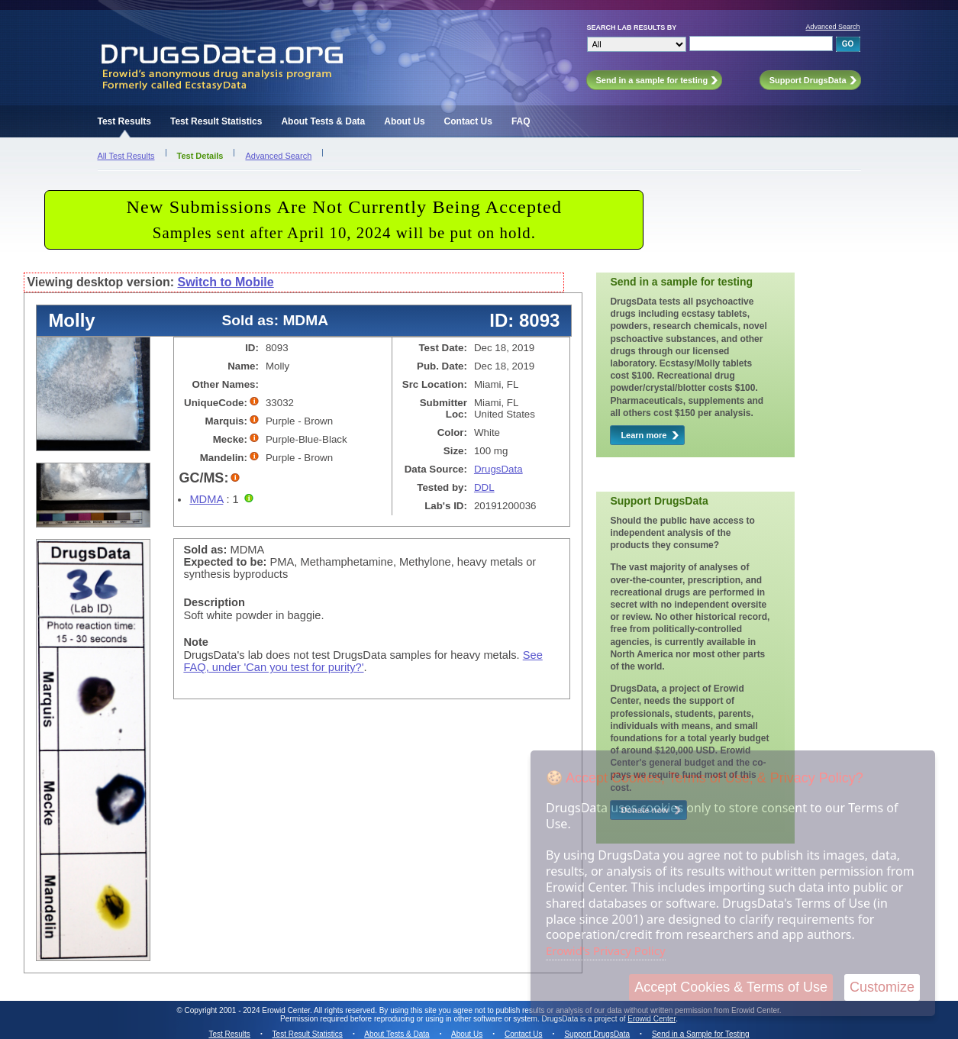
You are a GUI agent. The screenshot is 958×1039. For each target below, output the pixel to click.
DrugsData (498, 469)
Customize (882, 987)
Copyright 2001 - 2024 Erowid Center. (248, 1010)
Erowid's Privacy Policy (606, 950)
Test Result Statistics (216, 121)
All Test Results (126, 155)
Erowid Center (651, 1019)
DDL (484, 487)
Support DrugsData (597, 1034)
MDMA (206, 499)
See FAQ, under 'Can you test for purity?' (362, 661)
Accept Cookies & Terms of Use (730, 987)
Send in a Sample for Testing (701, 1034)
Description (214, 602)
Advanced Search (832, 27)
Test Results (124, 121)
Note (195, 642)
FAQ (521, 121)
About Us (404, 121)
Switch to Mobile (225, 282)
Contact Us (468, 121)
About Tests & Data (323, 121)
